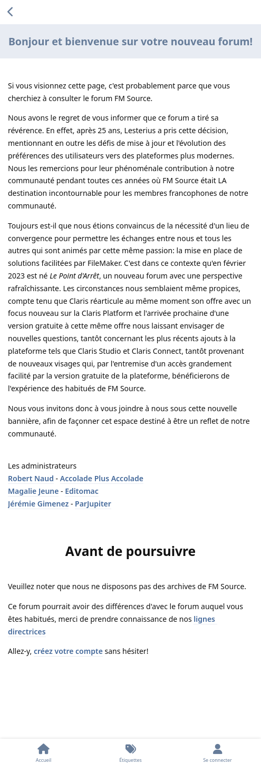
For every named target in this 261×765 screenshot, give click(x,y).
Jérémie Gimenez (38, 504)
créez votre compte (68, 651)
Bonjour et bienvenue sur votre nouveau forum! (130, 41)
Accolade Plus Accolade (101, 478)
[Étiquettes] (130, 752)
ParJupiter (93, 504)
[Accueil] (43, 752)
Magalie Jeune (33, 491)
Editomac (82, 491)
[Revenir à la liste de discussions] (10, 12)
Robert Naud (31, 478)
